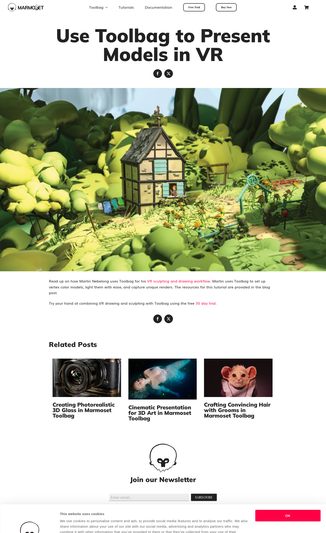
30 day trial (206, 303)
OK (288, 490)
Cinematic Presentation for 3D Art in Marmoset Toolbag (159, 413)
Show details (70, 524)
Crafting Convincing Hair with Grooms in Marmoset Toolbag (237, 410)
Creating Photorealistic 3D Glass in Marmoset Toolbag (84, 410)
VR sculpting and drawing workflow (178, 281)
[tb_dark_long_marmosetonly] (26, 4)
